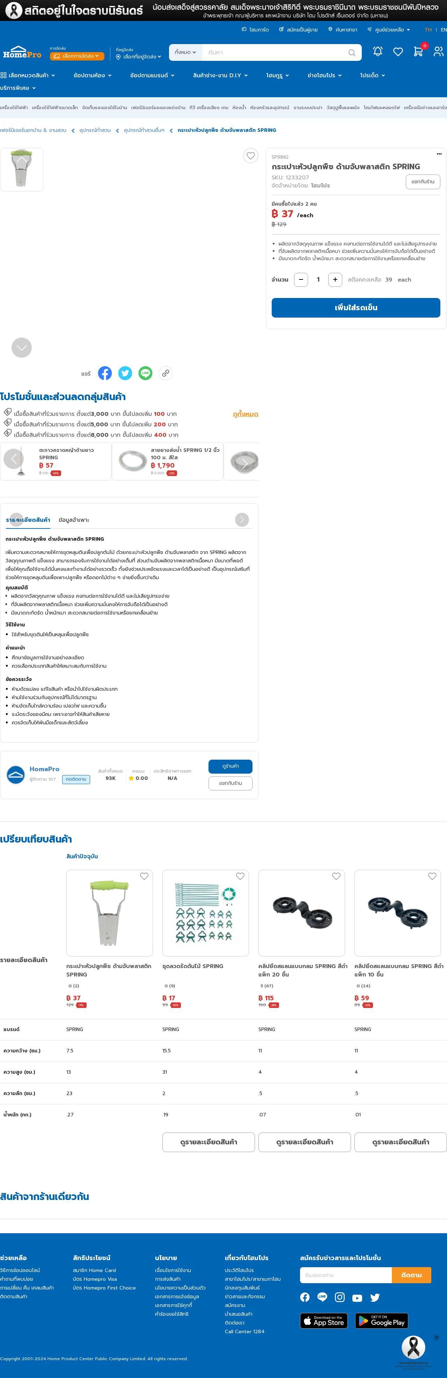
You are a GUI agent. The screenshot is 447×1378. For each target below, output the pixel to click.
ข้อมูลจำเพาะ (74, 520)
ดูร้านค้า (230, 766)
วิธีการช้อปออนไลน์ (20, 1270)
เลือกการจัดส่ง (76, 56)
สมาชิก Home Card (94, 1270)
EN (444, 30)
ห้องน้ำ (239, 107)
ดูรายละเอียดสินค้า (208, 1142)
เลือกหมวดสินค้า (29, 75)
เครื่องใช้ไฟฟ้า (14, 107)
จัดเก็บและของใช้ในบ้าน (104, 107)
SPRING (280, 157)
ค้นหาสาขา (342, 30)
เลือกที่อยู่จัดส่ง (139, 57)
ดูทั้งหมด (245, 415)
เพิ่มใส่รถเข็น (356, 307)
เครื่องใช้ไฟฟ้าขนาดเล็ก (55, 107)
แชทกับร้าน (230, 783)
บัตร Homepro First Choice (104, 1288)
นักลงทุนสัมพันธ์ (242, 1288)
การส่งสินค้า (168, 1279)
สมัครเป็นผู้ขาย (298, 30)
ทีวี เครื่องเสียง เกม (209, 107)
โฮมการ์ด (255, 30)
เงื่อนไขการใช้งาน (173, 1270)
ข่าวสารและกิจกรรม (245, 1296)
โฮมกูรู (274, 75)
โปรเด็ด (369, 75)
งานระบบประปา (307, 107)
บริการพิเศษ (14, 88)
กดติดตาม (76, 779)
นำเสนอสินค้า (238, 1314)
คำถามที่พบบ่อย (16, 1279)
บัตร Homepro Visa (95, 1279)
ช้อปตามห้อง (89, 75)
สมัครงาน (235, 1305)
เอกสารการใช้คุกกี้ (173, 1305)
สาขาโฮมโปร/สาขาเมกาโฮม (253, 1279)
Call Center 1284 (245, 1331)
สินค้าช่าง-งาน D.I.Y (217, 75)
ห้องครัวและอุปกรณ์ (269, 107)
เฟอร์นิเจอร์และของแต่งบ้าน (158, 107)
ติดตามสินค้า (13, 1296)
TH (428, 30)
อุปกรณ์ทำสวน (95, 130)
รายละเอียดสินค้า (28, 520)
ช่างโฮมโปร (321, 75)
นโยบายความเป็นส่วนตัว (180, 1288)
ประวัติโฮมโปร (239, 1270)
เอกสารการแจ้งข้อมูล (177, 1296)
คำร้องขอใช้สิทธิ (172, 1314)
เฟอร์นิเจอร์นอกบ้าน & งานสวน (33, 130)
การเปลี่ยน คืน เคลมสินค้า (27, 1288)
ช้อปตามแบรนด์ (149, 75)
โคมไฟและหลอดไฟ (382, 107)
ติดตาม (411, 1275)
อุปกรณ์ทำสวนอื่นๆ (144, 130)
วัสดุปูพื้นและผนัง (343, 107)
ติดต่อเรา (234, 1323)
